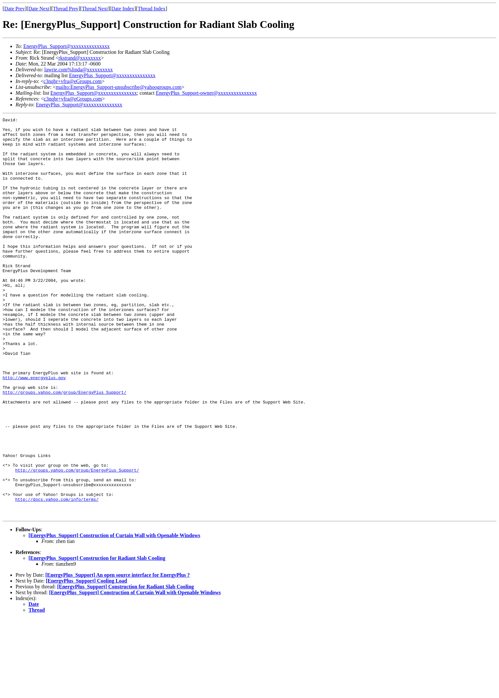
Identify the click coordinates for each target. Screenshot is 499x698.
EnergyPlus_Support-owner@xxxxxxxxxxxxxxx (206, 93)
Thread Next (95, 8)
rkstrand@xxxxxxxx (79, 58)
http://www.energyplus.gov (34, 430)
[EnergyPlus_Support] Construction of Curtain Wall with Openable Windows (114, 615)
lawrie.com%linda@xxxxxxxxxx (78, 69)
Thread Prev (65, 8)
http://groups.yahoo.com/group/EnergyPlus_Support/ (64, 448)
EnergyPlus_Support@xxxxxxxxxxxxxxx (66, 46)
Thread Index (151, 8)
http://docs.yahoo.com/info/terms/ (56, 576)
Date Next (39, 8)
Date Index (122, 8)
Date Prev (14, 8)
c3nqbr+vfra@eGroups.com (72, 81)
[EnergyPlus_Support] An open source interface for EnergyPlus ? (117, 654)
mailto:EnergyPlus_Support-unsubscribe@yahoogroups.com (118, 87)
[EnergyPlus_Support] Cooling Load (86, 660)
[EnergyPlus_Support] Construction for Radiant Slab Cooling (96, 638)
